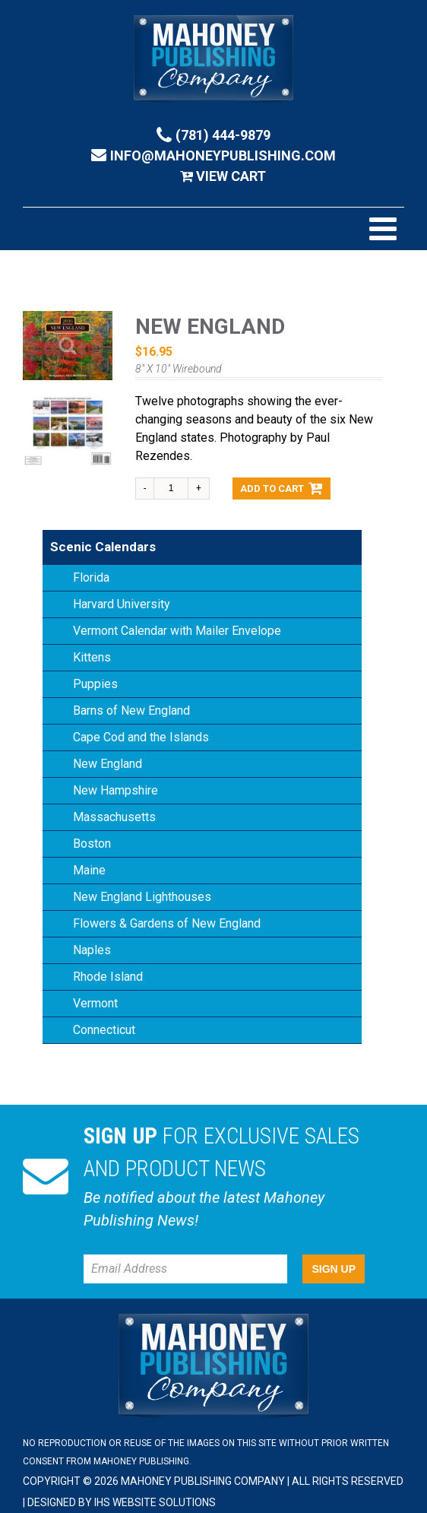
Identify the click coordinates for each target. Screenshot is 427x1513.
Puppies (95, 684)
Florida (91, 577)
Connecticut (104, 1030)
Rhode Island (108, 976)
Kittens (92, 657)
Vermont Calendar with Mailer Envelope (177, 630)
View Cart (223, 176)
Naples (92, 950)
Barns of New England (131, 710)
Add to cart (281, 488)
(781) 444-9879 (213, 135)
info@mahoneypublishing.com (213, 155)
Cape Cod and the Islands (141, 737)
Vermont (95, 1003)
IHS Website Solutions (155, 1502)
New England (107, 763)
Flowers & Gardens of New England (167, 923)
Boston (92, 843)
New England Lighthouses (142, 897)
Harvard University (121, 604)
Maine (89, 870)
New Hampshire (115, 790)
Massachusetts (114, 817)
